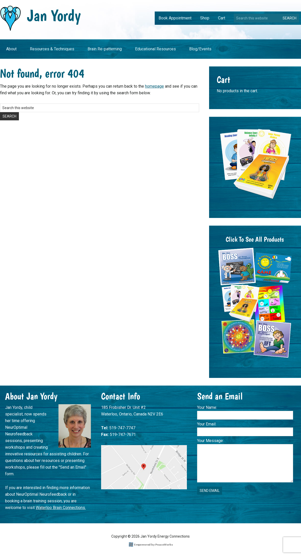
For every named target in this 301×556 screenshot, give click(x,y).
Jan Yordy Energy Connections (40, 18)
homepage (154, 86)
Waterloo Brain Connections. (61, 507)
